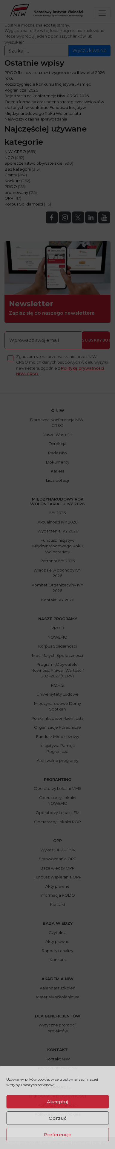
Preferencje (57, 1134)
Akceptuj (57, 1102)
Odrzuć (58, 1118)
